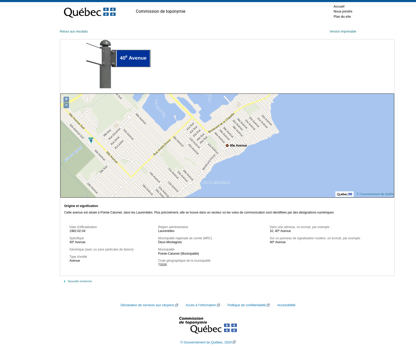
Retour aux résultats (74, 31)
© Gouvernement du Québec (375, 194)
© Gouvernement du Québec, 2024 (206, 342)
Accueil (339, 6)
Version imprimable (343, 31)
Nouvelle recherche (80, 281)
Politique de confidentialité (247, 305)
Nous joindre (343, 11)
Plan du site (342, 16)
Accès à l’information (201, 305)
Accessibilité (286, 305)
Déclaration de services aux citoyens (147, 305)
